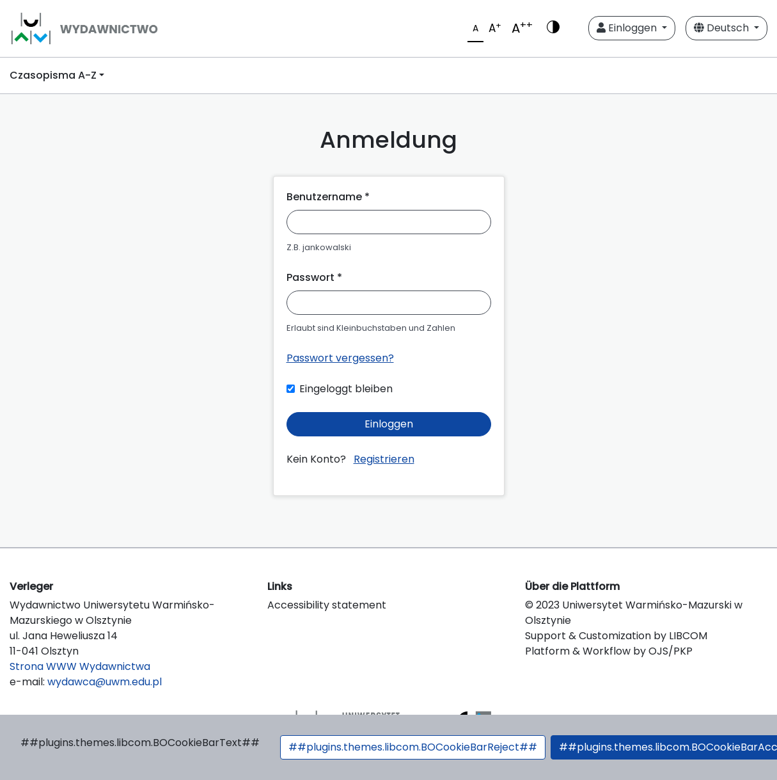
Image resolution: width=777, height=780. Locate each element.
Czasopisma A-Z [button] (53, 75)
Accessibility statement (326, 605)
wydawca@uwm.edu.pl (104, 681)
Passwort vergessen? (340, 358)
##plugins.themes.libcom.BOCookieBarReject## (412, 747)
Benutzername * (328, 196)
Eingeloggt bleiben (346, 388)
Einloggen (628, 27)
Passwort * (314, 277)
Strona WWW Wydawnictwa (80, 666)
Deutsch (722, 27)
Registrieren (384, 459)
